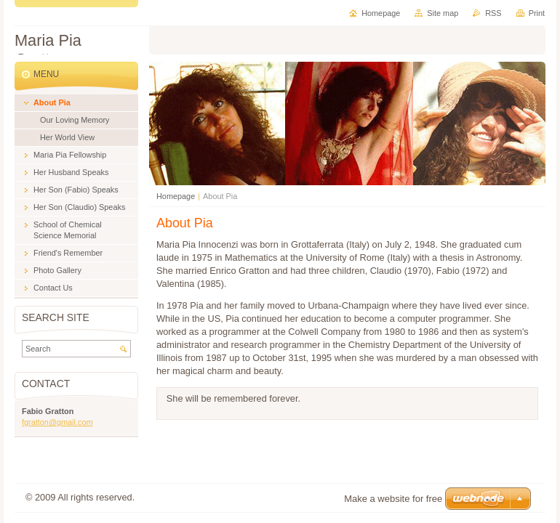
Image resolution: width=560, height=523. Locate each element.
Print (537, 13)
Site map (442, 13)
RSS (493, 13)
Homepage (175, 196)
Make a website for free (393, 498)
